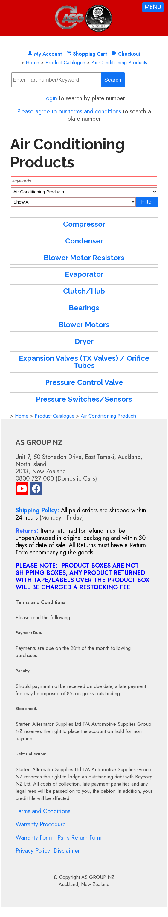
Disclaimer (67, 850)
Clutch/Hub (84, 291)
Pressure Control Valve (84, 382)
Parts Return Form (79, 837)
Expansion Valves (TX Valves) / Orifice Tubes (84, 362)
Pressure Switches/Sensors (84, 399)
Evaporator (84, 274)
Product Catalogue (65, 62)
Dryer (84, 341)
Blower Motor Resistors (84, 257)
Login (50, 98)
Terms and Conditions (43, 811)
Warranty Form (34, 837)
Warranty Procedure (41, 824)
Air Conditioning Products (119, 62)
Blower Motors (84, 324)
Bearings (84, 307)
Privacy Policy (33, 850)
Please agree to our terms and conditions (69, 111)
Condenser (84, 241)
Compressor (84, 224)
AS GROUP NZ (97, 877)
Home (32, 62)
